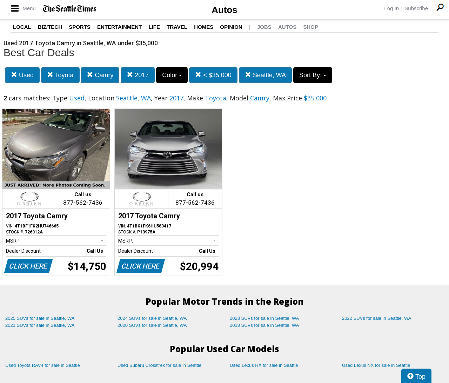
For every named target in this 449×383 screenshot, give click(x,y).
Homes (203, 27)
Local (22, 27)
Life (154, 27)
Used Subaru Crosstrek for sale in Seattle (159, 365)
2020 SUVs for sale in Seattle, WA (152, 325)
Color (172, 75)
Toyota (60, 75)
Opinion (231, 27)
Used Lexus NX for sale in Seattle (376, 365)
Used (22, 75)
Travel (177, 27)
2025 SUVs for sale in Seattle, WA (40, 318)
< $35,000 (213, 75)
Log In (391, 8)
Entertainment (119, 27)
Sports (80, 27)
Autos (224, 10)
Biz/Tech (50, 27)
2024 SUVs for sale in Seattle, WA (152, 318)
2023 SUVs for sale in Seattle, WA (264, 318)
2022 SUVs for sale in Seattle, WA (376, 318)
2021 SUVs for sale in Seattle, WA (40, 325)
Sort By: (312, 75)
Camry (100, 75)
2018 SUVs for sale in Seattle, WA (264, 325)
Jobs (264, 27)
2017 (138, 75)
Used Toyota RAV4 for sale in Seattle (42, 365)
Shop (310, 27)
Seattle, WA (265, 75)
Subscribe (416, 8)
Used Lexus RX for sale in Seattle (264, 365)
